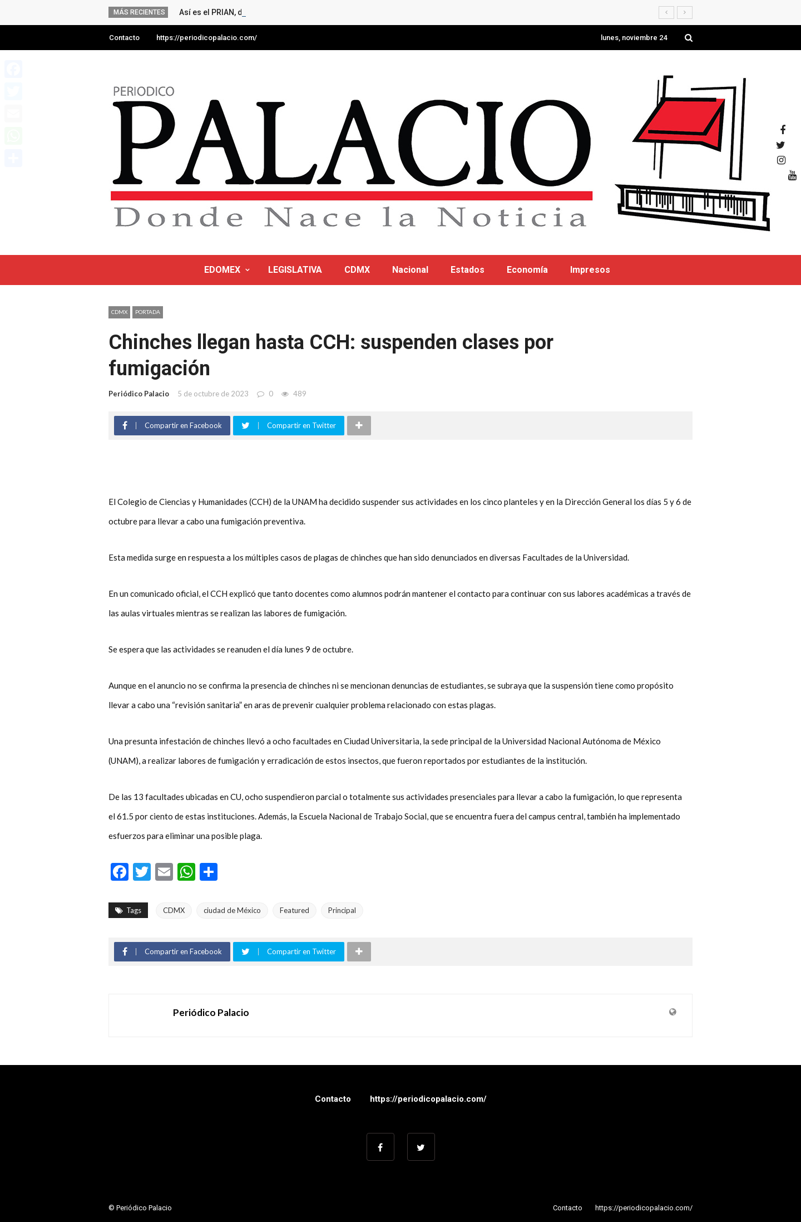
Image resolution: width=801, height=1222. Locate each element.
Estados (467, 269)
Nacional (410, 269)
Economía (527, 269)
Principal (342, 910)
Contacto (124, 37)
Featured (294, 910)
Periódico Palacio (138, 393)
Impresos (590, 269)
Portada (147, 311)
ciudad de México (232, 910)
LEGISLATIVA (295, 269)
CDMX (357, 269)
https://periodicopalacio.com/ (206, 37)
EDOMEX (222, 269)
